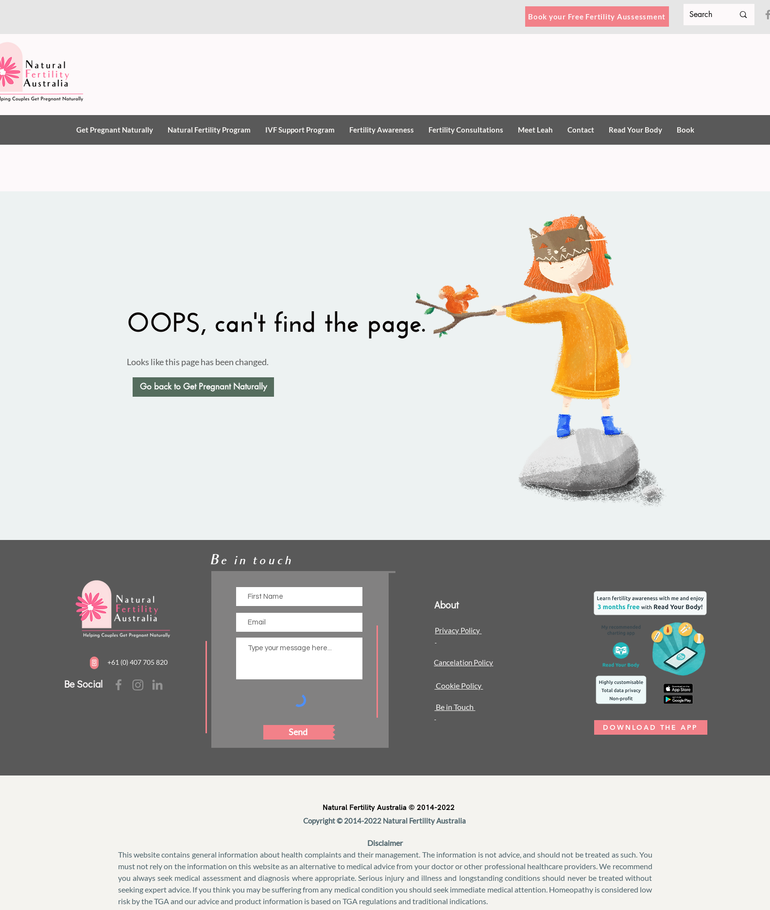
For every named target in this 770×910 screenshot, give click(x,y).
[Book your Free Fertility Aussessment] (597, 16)
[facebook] (157, 684)
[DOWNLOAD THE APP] (650, 727)
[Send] (298, 732)
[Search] (704, 14)
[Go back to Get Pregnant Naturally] (203, 387)
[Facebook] (118, 684)
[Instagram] (138, 684)
